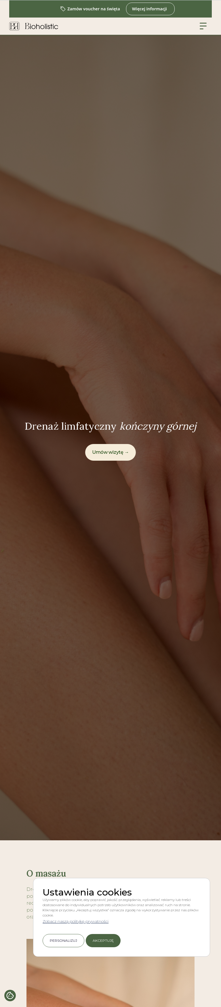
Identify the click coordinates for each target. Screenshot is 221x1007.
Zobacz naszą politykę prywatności (75, 921)
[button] (203, 26)
